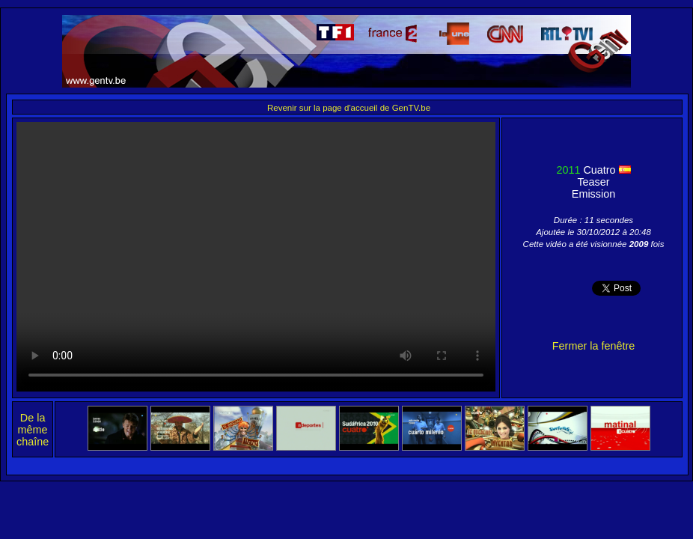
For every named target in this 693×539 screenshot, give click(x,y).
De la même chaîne (32, 430)
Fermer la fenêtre (593, 346)
